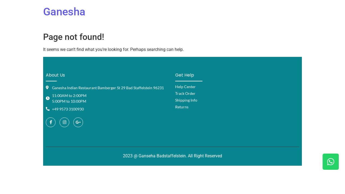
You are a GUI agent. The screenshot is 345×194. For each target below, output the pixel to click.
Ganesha (64, 11)
